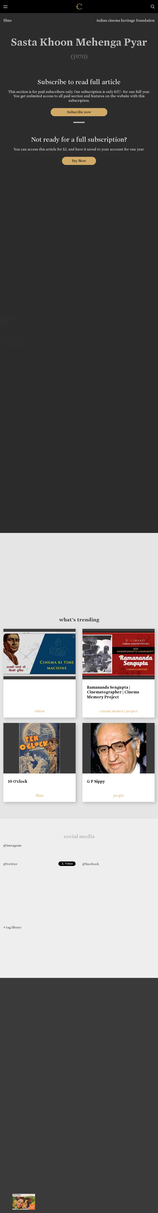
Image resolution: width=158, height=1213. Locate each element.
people (118, 795)
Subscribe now (79, 112)
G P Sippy (96, 781)
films (7, 20)
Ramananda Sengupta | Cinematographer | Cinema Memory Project (113, 692)
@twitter (10, 864)
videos (39, 711)
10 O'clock (17, 781)
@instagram (12, 845)
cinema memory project (119, 711)
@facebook (90, 864)
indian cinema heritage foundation (126, 20)
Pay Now (79, 161)
